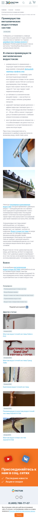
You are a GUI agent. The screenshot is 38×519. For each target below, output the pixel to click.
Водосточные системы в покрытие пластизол (18, 295)
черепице (9, 71)
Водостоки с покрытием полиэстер (15, 302)
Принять (19, 515)
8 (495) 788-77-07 (19, 503)
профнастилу (19, 71)
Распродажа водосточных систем (15, 289)
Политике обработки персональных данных (22, 511)
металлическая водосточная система (14, 268)
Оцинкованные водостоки (12, 298)
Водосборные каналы (11, 292)
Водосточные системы (19, 231)
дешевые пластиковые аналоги (15, 42)
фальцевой (29, 69)
